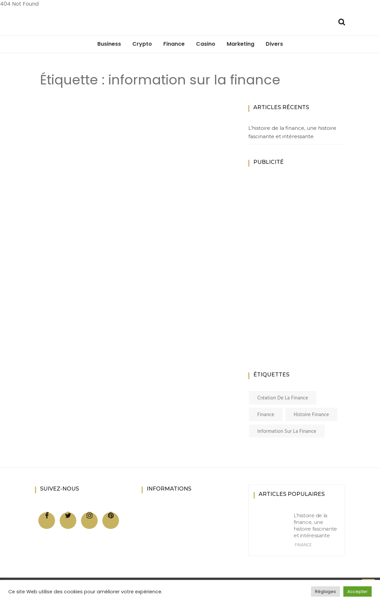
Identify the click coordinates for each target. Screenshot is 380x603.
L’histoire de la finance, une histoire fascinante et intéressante (292, 132)
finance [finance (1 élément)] (265, 415)
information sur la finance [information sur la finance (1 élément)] (286, 431)
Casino (205, 44)
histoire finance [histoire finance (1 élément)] (311, 415)
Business (109, 44)
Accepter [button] (357, 591)
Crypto (142, 44)
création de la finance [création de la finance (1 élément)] (282, 398)
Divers (274, 44)
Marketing (240, 44)
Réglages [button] (325, 591)
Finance (174, 44)
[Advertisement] (301, 277)
